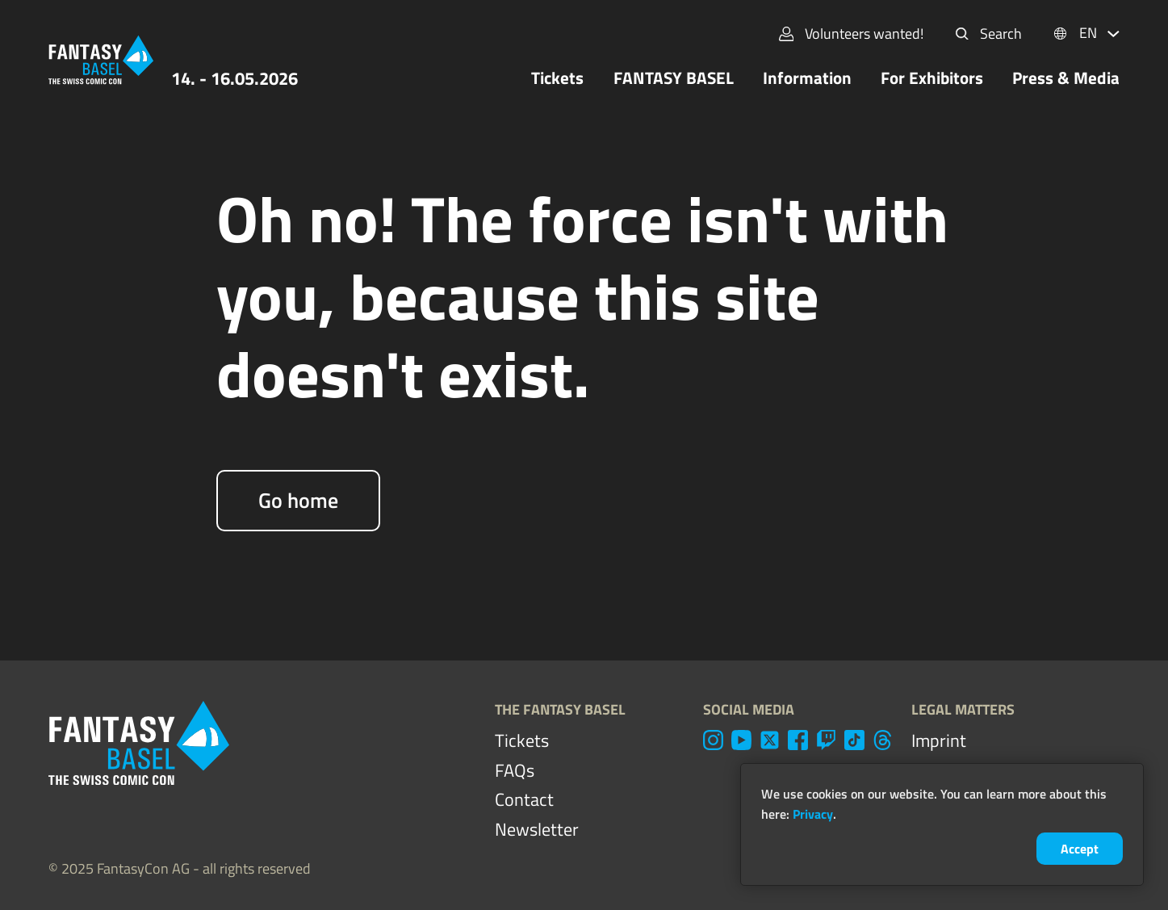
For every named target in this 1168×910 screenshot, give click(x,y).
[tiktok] (854, 740)
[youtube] (741, 740)
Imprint (938, 740)
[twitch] (826, 740)
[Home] (100, 59)
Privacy (813, 814)
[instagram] (713, 740)
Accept (1080, 848)
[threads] (883, 740)
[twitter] (770, 740)
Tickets (557, 78)
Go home (298, 500)
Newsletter (537, 829)
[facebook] (798, 740)
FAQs (514, 770)
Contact (524, 799)
